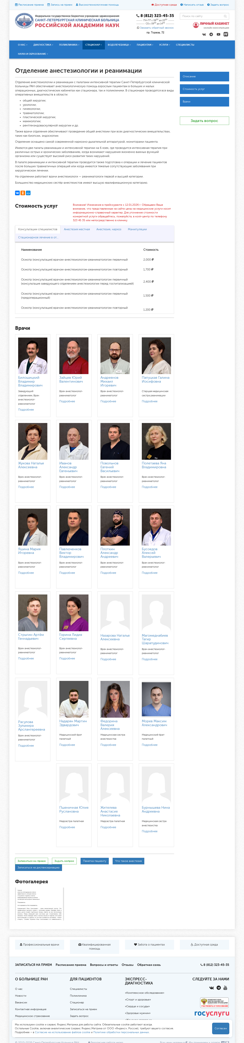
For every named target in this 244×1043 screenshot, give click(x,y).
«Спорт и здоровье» (138, 999)
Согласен (221, 1028)
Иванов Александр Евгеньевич (68, 467)
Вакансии (21, 1002)
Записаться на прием (32, 861)
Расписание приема (31, 4)
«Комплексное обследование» (144, 993)
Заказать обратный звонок (157, 27)
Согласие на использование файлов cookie (62, 1032)
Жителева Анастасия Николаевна (110, 811)
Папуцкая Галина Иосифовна (155, 379)
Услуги (164, 44)
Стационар (93, 44)
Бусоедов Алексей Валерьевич (151, 553)
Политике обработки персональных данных (121, 1032)
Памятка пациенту (94, 861)
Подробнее (26, 409)
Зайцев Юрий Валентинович (71, 379)
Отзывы (127, 965)
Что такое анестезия (128, 861)
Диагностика (43, 44)
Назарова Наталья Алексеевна (115, 637)
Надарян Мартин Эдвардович (73, 723)
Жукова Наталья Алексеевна (31, 465)
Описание (189, 76)
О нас (23, 44)
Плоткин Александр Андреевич (109, 553)
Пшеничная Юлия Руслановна (73, 809)
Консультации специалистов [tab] (37, 229)
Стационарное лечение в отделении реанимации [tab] (40, 237)
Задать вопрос (219, 4)
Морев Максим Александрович (154, 723)
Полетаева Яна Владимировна (154, 465)
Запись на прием (61, 4)
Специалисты (185, 44)
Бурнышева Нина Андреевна (156, 809)
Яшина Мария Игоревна (29, 551)
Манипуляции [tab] (137, 229)
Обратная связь (149, 965)
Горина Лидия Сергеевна (70, 636)
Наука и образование (33, 54)
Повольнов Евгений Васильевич (109, 467)
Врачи (186, 101)
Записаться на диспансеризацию (39, 867)
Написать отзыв (194, 4)
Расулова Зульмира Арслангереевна (31, 726)
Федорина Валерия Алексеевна (110, 725)
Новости (20, 995)
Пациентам (145, 44)
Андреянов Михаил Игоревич (109, 381)
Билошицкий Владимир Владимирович (30, 381)
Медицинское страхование (32, 1016)
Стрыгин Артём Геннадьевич (31, 636)
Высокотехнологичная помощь (99, 4)
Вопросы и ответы (104, 965)
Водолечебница (119, 44)
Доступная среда (166, 4)
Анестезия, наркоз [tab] (108, 229)
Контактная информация (30, 1009)
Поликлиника (69, 44)
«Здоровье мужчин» (137, 1013)
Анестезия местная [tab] (77, 229)
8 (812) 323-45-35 (216, 965)
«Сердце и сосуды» (137, 1006)
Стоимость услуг (194, 89)
